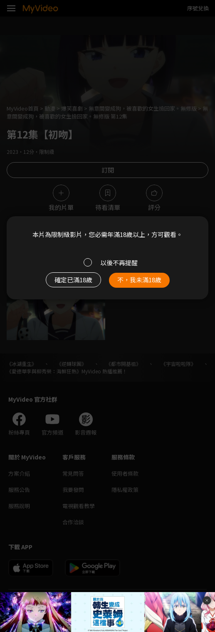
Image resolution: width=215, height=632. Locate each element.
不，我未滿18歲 (139, 279)
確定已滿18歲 (73, 279)
